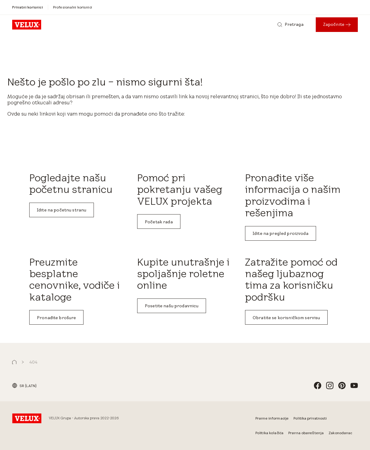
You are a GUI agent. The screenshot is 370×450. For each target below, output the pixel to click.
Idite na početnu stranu (61, 210)
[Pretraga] (290, 24)
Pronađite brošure (56, 317)
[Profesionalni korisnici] (72, 7)
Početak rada (159, 222)
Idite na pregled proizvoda (280, 233)
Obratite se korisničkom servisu (286, 317)
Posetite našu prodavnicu (171, 306)
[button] (14, 362)
